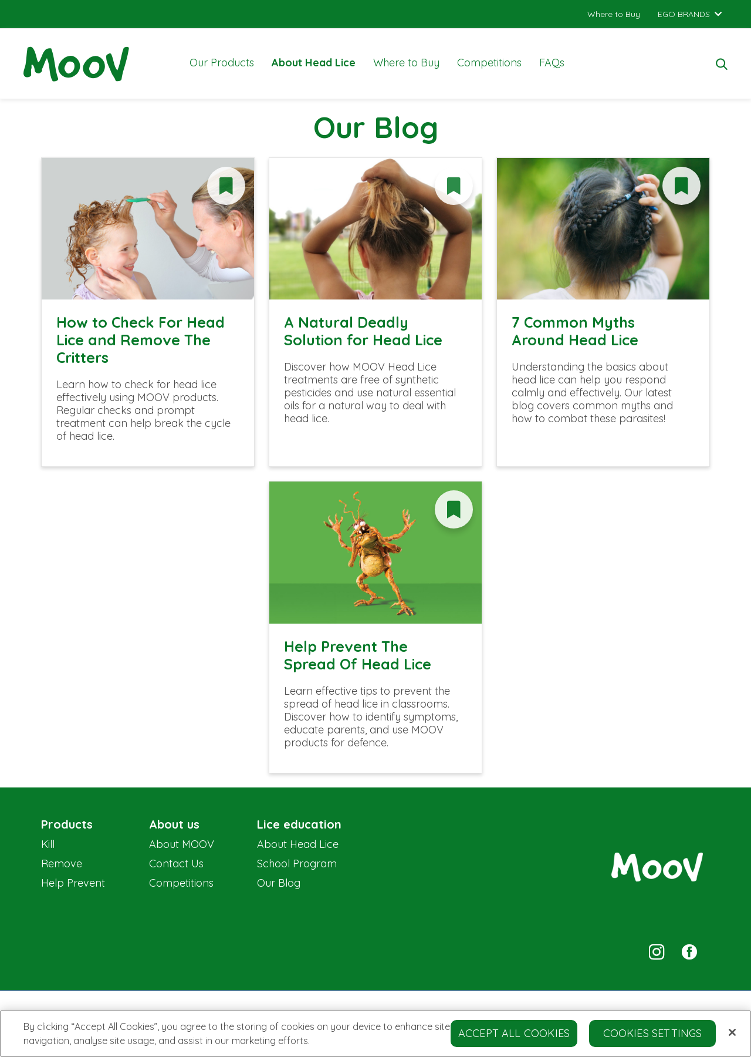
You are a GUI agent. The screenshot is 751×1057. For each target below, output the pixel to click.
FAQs (551, 62)
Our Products (222, 62)
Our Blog (278, 883)
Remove (61, 863)
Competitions (489, 62)
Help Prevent (73, 883)
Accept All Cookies (514, 1038)
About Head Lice (314, 62)
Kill (48, 844)
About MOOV (181, 844)
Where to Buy (406, 62)
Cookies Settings (652, 1038)
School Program (297, 863)
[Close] (732, 1037)
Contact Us (176, 863)
